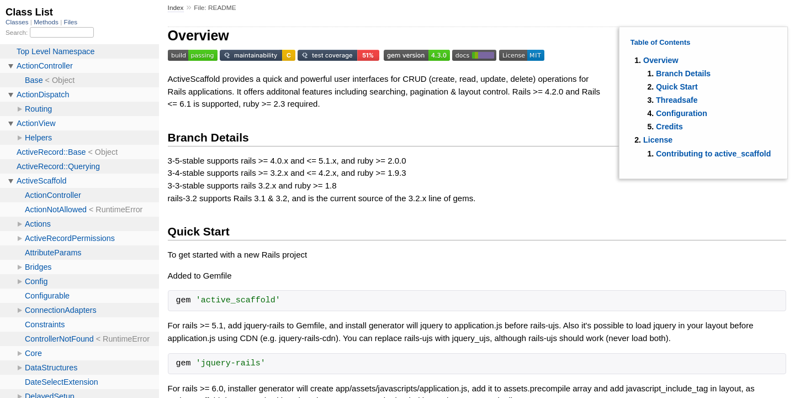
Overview (661, 60)
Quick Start (676, 86)
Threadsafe (676, 100)
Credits (669, 126)
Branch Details (683, 73)
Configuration (681, 113)
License (657, 139)
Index (176, 8)
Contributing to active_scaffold (713, 153)
